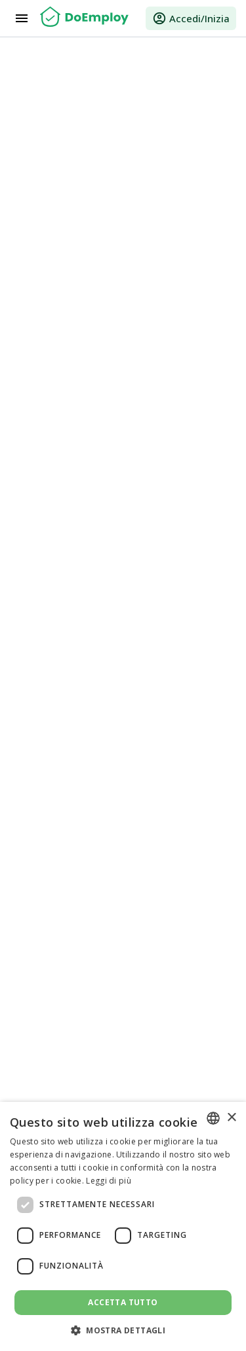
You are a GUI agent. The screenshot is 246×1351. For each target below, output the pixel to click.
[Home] (84, 18)
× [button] (231, 1118)
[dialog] (123, 1226)
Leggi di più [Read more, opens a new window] (108, 1180)
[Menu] (21, 18)
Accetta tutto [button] (122, 1302)
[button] (123, 1330)
